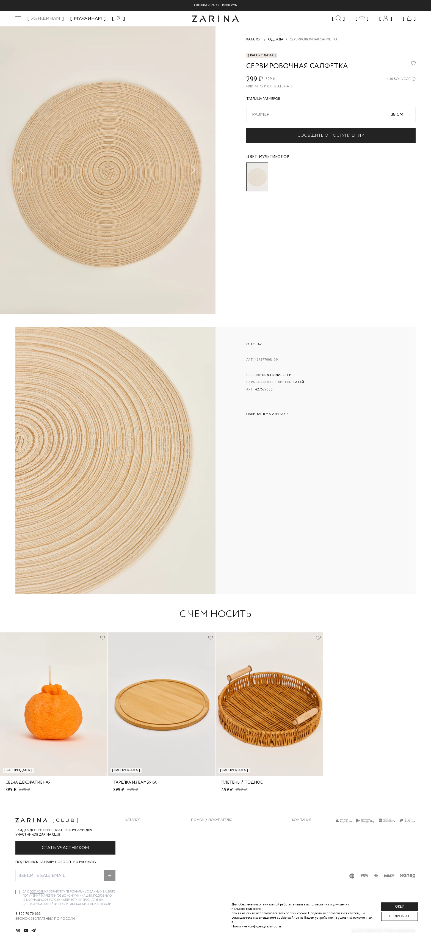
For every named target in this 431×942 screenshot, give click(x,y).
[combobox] (331, 114)
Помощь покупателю (212, 820)
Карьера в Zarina (307, 839)
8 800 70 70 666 (27, 914)
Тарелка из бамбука (135, 782)
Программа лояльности (213, 861)
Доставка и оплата (209, 828)
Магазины (301, 872)
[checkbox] (17, 892)
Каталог (132, 820)
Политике (68, 904)
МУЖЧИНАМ (88, 18)
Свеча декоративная (28, 782)
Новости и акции (308, 861)
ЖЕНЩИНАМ (45, 18)
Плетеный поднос (242, 782)
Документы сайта (208, 883)
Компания (301, 820)
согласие (37, 892)
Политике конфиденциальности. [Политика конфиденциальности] (256, 926)
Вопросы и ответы (209, 850)
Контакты (301, 850)
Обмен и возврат (206, 839)
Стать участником (65, 848)
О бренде (300, 828)
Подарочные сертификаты (216, 872)
